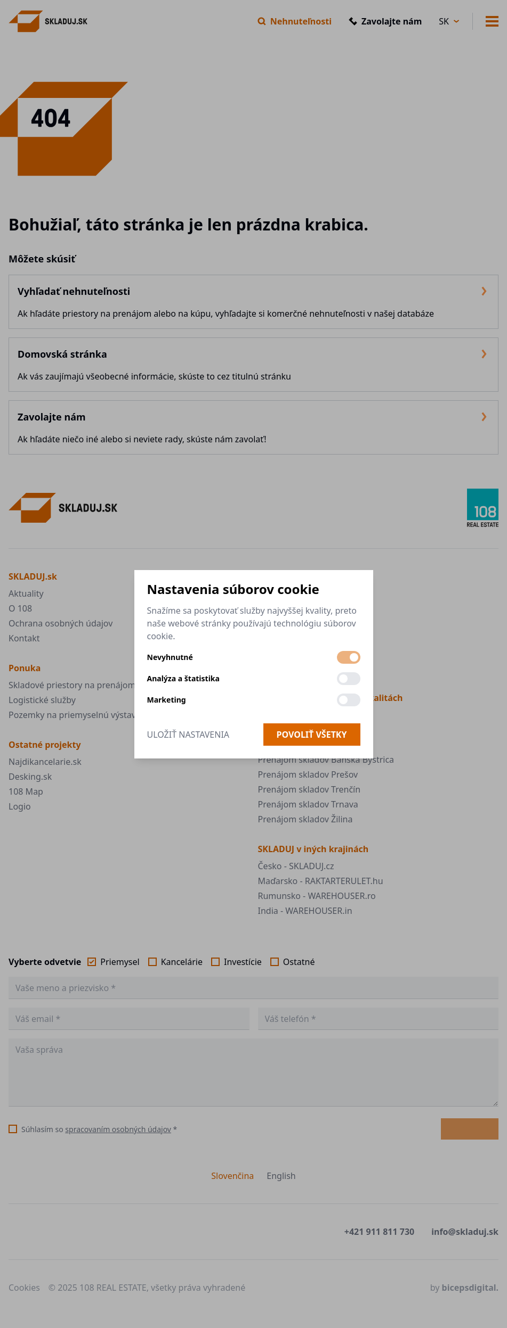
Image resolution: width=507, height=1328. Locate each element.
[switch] (348, 657)
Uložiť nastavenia (188, 734)
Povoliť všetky (312, 734)
